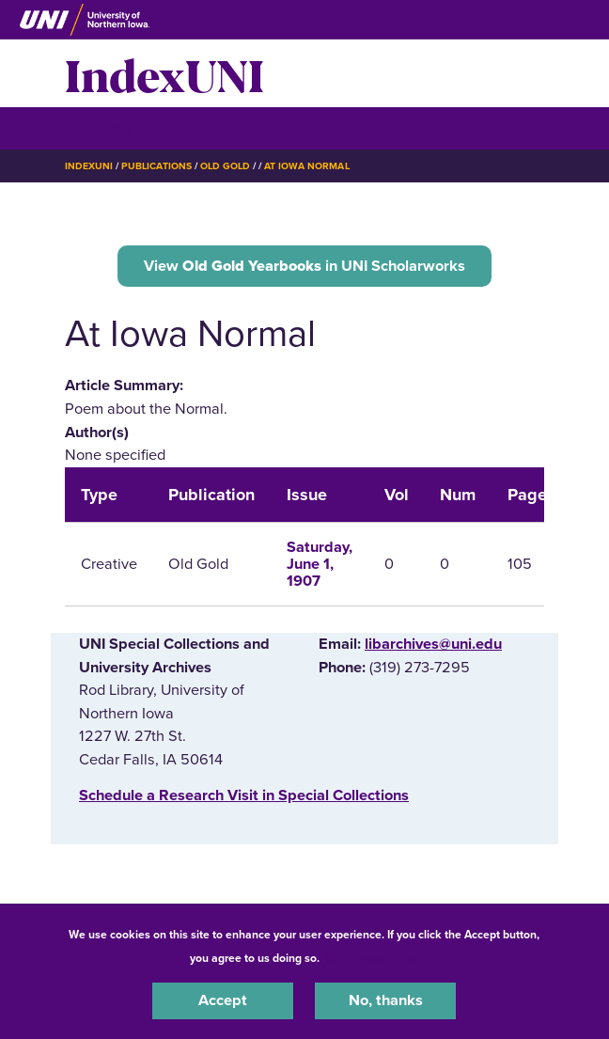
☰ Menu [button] (98, 127)
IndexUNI (164, 73)
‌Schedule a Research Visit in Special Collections (244, 795)
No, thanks (386, 1000)
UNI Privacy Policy (372, 958)
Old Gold (225, 166)
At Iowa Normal (306, 166)
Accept (222, 1000)
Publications (156, 166)
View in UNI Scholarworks (304, 266)
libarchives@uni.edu (433, 644)
